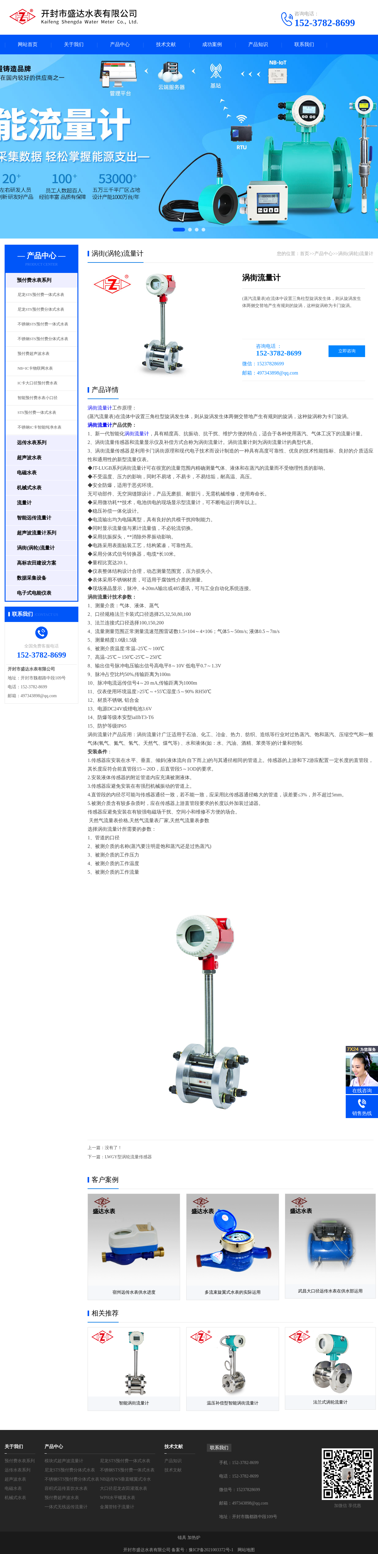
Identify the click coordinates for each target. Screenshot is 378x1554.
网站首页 (27, 44)
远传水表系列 (17, 1468)
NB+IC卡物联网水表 (35, 369)
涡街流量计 (100, 408)
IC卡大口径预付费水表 (37, 383)
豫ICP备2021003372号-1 (211, 1547)
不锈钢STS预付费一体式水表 (43, 324)
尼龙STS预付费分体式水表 (41, 310)
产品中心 (120, 44)
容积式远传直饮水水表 (66, 1486)
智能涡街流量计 (133, 1401)
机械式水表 (15, 1495)
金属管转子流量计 (117, 1504)
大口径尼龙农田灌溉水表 (123, 1486)
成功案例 (212, 44)
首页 (304, 253)
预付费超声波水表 (33, 354)
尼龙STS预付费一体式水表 (41, 295)
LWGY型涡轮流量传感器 (128, 1157)
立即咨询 (346, 351)
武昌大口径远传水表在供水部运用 (327, 1291)
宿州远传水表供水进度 (133, 1291)
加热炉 (193, 1535)
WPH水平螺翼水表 (117, 1495)
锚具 (182, 1535)
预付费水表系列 (20, 1458)
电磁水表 (13, 1486)
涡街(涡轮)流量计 (355, 253)
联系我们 (304, 44)
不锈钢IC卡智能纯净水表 (39, 427)
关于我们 (74, 44)
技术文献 (166, 44)
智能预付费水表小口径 (37, 398)
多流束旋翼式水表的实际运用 (230, 1291)
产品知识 (258, 44)
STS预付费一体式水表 (37, 413)
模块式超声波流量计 (64, 1458)
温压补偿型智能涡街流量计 (230, 1401)
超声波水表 (15, 1477)
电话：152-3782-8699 (238, 1474)
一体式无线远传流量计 (66, 1504)
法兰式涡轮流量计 (327, 1401)
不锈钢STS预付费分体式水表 (43, 339)
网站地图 (246, 1547)
